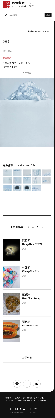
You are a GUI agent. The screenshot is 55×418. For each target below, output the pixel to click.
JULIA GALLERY (23, 409)
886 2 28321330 (17, 400)
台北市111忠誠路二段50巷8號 (18, 398)
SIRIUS (27, 412)
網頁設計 (33, 412)
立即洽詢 (27, 73)
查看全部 (27, 357)
